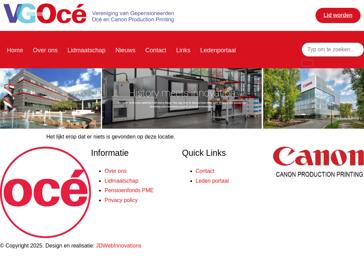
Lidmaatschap (87, 50)
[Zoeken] (307, 63)
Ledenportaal (218, 50)
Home (15, 50)
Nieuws (125, 50)
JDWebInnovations (118, 246)
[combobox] (333, 49)
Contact (155, 50)
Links (183, 50)
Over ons (45, 50)
